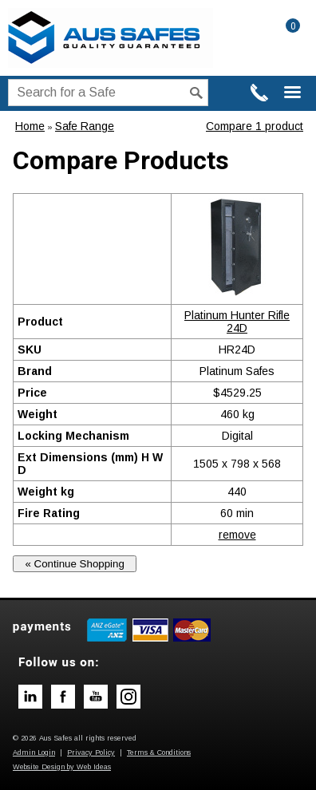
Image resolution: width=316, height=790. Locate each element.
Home (30, 126)
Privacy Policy (91, 752)
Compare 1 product (254, 126)
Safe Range (84, 126)
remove (237, 534)
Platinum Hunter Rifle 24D (237, 321)
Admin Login (34, 752)
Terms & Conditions (159, 752)
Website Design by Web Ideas (62, 767)
